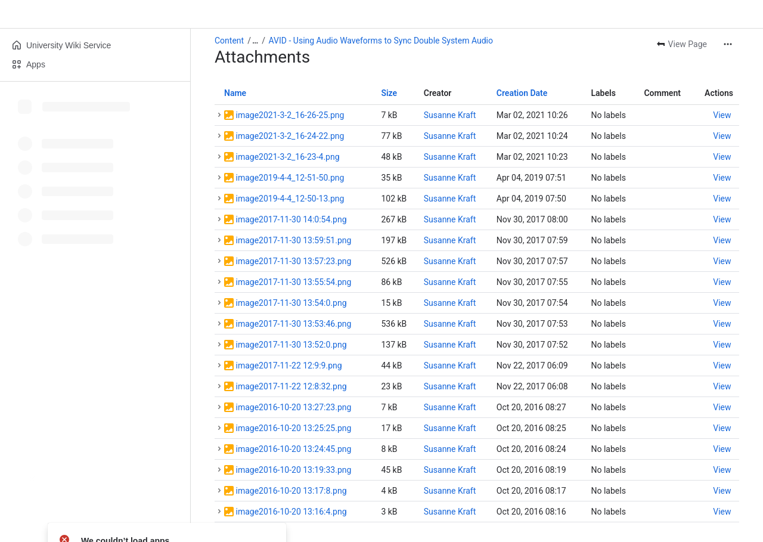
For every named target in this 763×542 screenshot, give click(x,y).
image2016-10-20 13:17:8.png (290, 490)
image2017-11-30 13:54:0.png (290, 303)
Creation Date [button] (522, 93)
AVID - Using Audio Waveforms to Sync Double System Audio (381, 40)
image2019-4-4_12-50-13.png (289, 198)
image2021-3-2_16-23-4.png (287, 157)
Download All (251, 534)
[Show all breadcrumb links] (255, 41)
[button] (219, 115)
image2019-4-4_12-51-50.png (289, 177)
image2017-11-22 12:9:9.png (288, 365)
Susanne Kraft (450, 115)
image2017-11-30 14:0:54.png (290, 219)
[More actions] (728, 44)
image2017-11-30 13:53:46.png (293, 324)
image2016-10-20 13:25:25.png (293, 428)
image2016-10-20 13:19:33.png (293, 470)
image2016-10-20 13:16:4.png (290, 511)
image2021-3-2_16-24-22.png (289, 136)
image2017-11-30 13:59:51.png (293, 240)
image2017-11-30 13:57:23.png (293, 261)
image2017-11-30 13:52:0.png (290, 344)
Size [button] (389, 93)
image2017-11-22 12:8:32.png (290, 386)
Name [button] (235, 93)
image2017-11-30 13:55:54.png (293, 282)
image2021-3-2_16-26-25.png (289, 115)
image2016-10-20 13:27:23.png (293, 407)
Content (229, 40)
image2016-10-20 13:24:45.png (293, 449)
